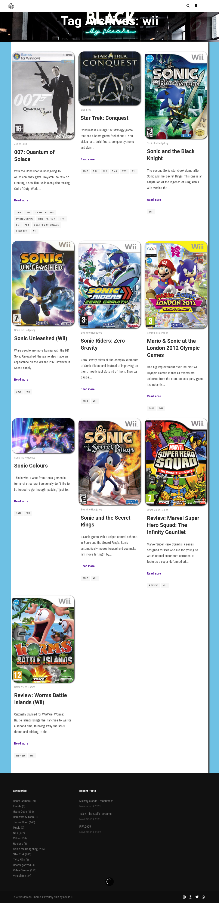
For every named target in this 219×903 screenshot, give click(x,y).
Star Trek (86, 109)
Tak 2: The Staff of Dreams (95, 813)
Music (16, 827)
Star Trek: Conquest (105, 118)
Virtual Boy (19, 875)
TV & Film (19, 859)
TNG (114, 171)
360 (28, 212)
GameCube (20, 811)
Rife (15, 897)
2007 (85, 171)
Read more (21, 200)
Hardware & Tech (23, 817)
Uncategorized (22, 865)
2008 (18, 212)
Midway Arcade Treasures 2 (96, 801)
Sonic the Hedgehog (157, 143)
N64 (15, 833)
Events (17, 806)
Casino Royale (45, 212)
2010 (18, 513)
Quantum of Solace (46, 225)
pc (17, 225)
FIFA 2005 (85, 826)
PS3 (27, 225)
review (153, 585)
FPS (63, 218)
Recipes (18, 843)
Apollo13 (68, 897)
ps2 (105, 171)
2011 (151, 408)
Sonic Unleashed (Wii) (40, 338)
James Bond (20, 144)
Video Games (161, 510)
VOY (124, 171)
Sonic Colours (31, 466)
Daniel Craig (24, 218)
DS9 (95, 171)
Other (150, 510)
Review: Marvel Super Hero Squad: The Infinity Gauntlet (173, 525)
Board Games (21, 801)
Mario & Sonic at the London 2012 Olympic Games (173, 348)
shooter (22, 231)
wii (34, 231)
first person (46, 218)
